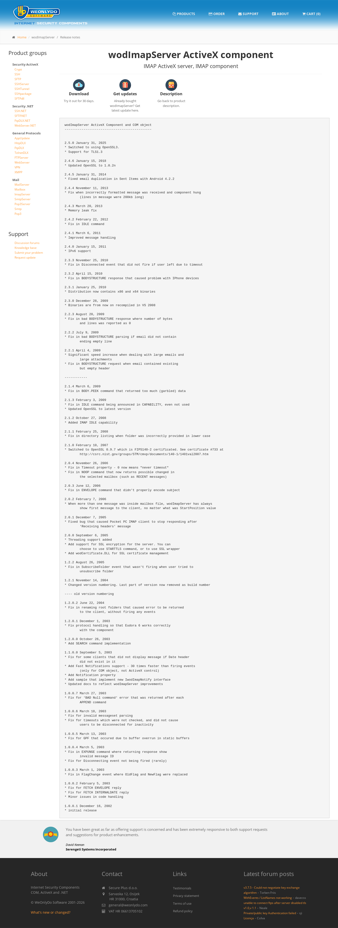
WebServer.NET (25, 125)
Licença (249, 918)
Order (217, 13)
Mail (15, 180)
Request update (25, 257)
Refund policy (183, 911)
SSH (17, 74)
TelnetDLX (21, 153)
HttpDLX (20, 143)
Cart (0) (311, 13)
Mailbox (20, 189)
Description (171, 93)
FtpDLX (19, 148)
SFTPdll (19, 98)
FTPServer (21, 158)
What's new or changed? (50, 912)
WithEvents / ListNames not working (268, 898)
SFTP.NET (21, 116)
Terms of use (182, 903)
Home (21, 37)
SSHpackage (23, 94)
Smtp (18, 209)
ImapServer (22, 194)
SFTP (18, 79)
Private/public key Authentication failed (270, 913)
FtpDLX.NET (22, 121)
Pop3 (18, 214)
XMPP (18, 172)
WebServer (22, 162)
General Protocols (26, 133)
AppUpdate (22, 138)
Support (248, 13)
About (280, 13)
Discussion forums (27, 243)
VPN (17, 167)
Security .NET (22, 106)
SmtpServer (23, 199)
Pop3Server (22, 204)
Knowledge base (26, 248)
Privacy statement (186, 895)
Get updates (125, 93)
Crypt (18, 69)
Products (184, 13)
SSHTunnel (22, 89)
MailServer (22, 184)
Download (79, 93)
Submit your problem (29, 253)
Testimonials (182, 888)
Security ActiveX (25, 64)
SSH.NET (20, 111)
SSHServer (22, 84)
